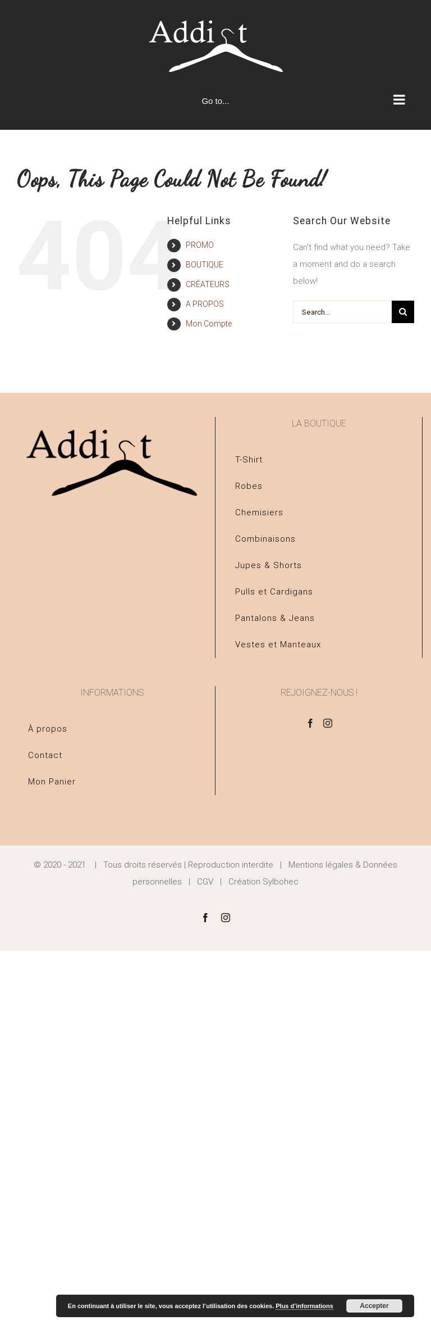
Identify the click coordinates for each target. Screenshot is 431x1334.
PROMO (200, 245)
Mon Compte (209, 323)
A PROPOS (205, 304)
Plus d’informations (304, 1306)
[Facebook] (310, 723)
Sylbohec (281, 882)
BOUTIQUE (204, 264)
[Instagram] (327, 723)
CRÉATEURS (208, 284)
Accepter (374, 1306)
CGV (205, 882)
